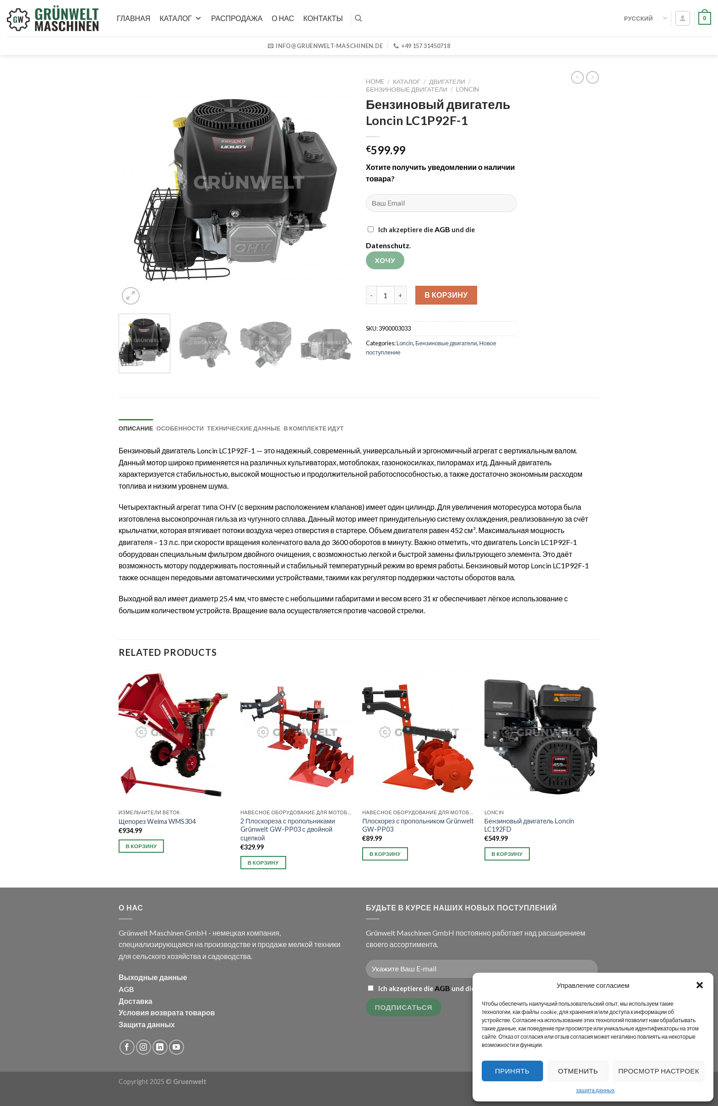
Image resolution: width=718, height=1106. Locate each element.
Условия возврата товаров (167, 1012)
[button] (699, 985)
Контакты (323, 18)
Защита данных (147, 1024)
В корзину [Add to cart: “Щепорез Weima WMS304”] (141, 846)
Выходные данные (153, 977)
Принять (512, 1071)
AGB (442, 229)
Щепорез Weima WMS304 (157, 821)
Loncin (467, 89)
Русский (645, 18)
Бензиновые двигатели (406, 89)
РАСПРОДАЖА (236, 18)
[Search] (358, 18)
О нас (283, 18)
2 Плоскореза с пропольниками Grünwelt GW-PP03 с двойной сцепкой (287, 829)
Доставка (135, 1001)
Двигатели (447, 81)
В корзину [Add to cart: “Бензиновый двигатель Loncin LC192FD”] (506, 854)
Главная (133, 18)
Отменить (578, 1071)
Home (375, 81)
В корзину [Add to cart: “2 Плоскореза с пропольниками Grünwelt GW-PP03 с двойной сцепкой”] (263, 863)
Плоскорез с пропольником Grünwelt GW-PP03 (418, 825)
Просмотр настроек (658, 1071)
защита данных (595, 1090)
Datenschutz (387, 245)
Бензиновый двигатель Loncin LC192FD (529, 825)
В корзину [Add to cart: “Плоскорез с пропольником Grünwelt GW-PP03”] (385, 854)
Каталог (180, 18)
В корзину (446, 294)
